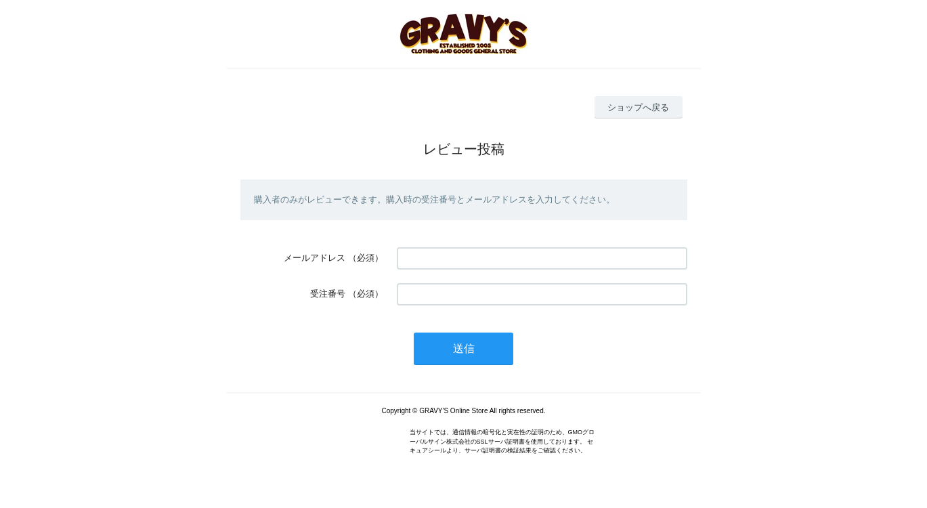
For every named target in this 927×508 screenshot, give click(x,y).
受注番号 (327, 294)
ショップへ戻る (638, 107)
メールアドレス (314, 258)
